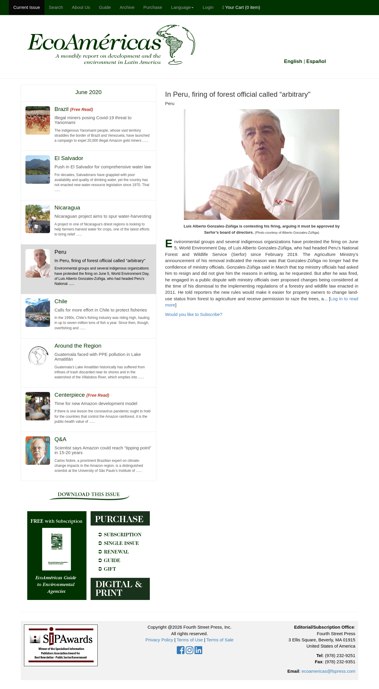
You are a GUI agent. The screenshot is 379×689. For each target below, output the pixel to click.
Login (208, 7)
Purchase (152, 7)
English (293, 61)
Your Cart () (241, 7)
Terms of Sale (220, 639)
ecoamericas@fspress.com (328, 671)
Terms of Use (190, 639)
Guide (105, 7)
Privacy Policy (159, 639)
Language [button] (182, 7)
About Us (81, 7)
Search (56, 7)
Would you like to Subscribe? (193, 314)
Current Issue (26, 7)
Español (316, 61)
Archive (127, 7)
